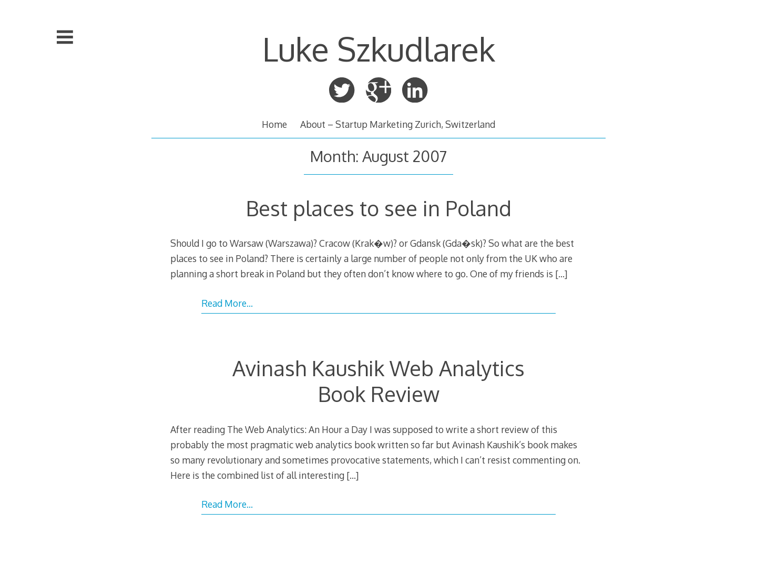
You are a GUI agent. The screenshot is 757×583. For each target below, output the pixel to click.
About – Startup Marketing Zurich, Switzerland (397, 124)
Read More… (227, 303)
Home (274, 124)
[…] (561, 273)
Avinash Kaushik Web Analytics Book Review (378, 381)
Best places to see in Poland (379, 208)
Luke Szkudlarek (378, 48)
